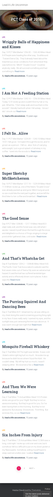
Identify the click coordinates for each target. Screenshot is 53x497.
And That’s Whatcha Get (23, 258)
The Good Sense (15, 218)
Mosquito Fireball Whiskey (25, 346)
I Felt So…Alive (15, 133)
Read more (19, 71)
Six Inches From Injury (22, 435)
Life (3, 37)
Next (31, 468)
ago (31, 76)
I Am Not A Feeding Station (25, 93)
